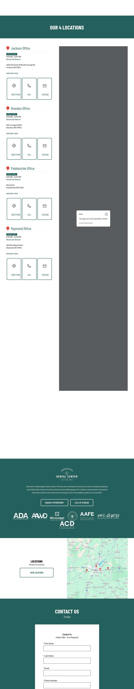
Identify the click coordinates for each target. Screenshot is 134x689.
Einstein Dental (99, 661)
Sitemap (57, 665)
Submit (67, 591)
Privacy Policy (68, 665)
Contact (112, 8)
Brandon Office (20, 108)
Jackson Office (20, 48)
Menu (123, 8)
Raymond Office (21, 228)
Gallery (81, 8)
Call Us (91, 8)
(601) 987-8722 (71, 599)
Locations (101, 8)
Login (78, 665)
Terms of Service (69, 603)
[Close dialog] (106, 214)
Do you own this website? (86, 223)
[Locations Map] (97, 399)
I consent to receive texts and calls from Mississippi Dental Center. (69, 562)
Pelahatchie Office (22, 168)
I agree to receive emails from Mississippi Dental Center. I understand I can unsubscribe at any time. (68, 578)
